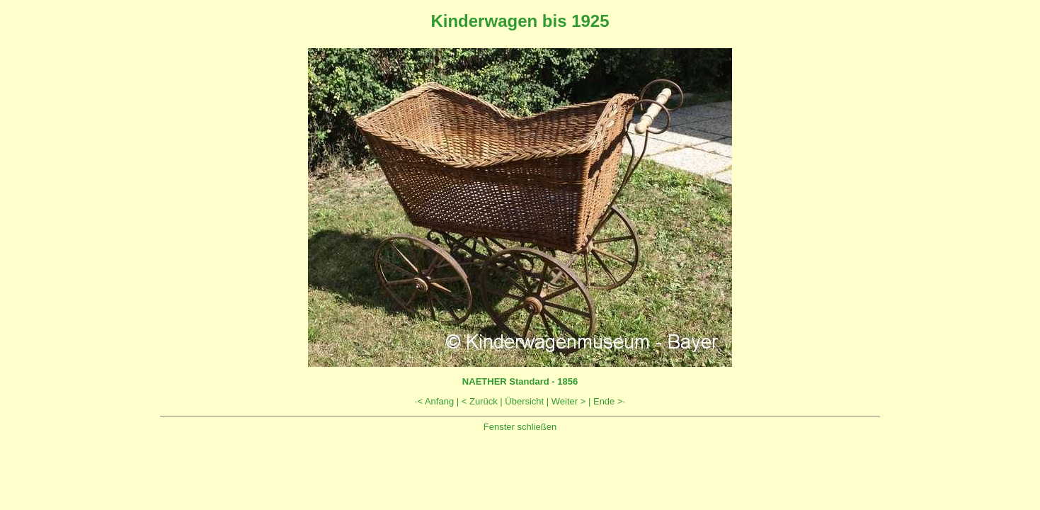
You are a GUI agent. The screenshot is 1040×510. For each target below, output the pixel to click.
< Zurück (480, 401)
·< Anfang (434, 401)
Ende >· (609, 401)
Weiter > (569, 401)
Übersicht (524, 401)
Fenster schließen (520, 426)
